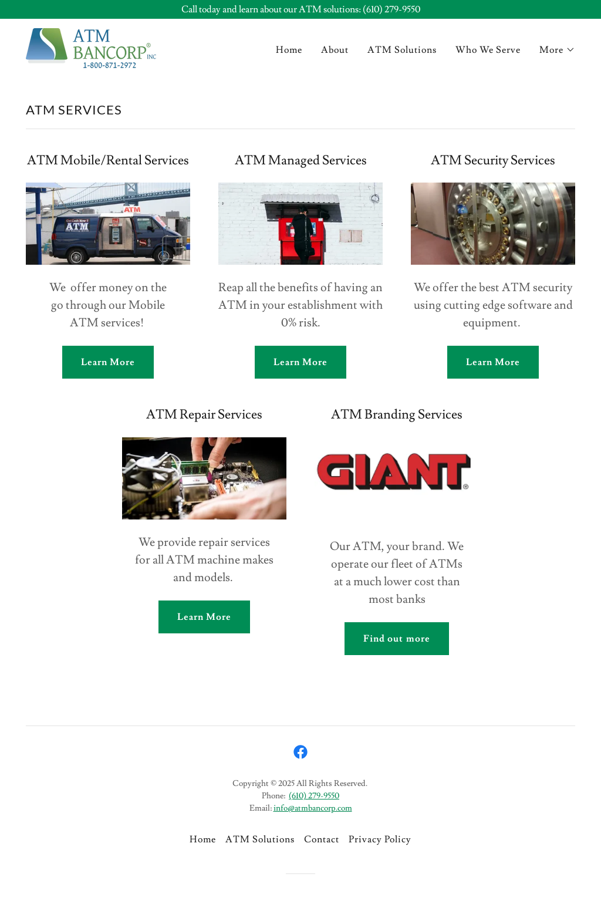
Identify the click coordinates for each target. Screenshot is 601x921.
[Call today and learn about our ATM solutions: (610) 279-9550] (300, 9)
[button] (557, 50)
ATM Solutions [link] (402, 50)
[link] (91, 46)
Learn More (108, 362)
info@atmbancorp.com (313, 808)
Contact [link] (321, 839)
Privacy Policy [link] (380, 839)
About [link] (335, 50)
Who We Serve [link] (488, 50)
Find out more (396, 639)
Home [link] (289, 50)
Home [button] (203, 839)
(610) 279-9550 (314, 796)
